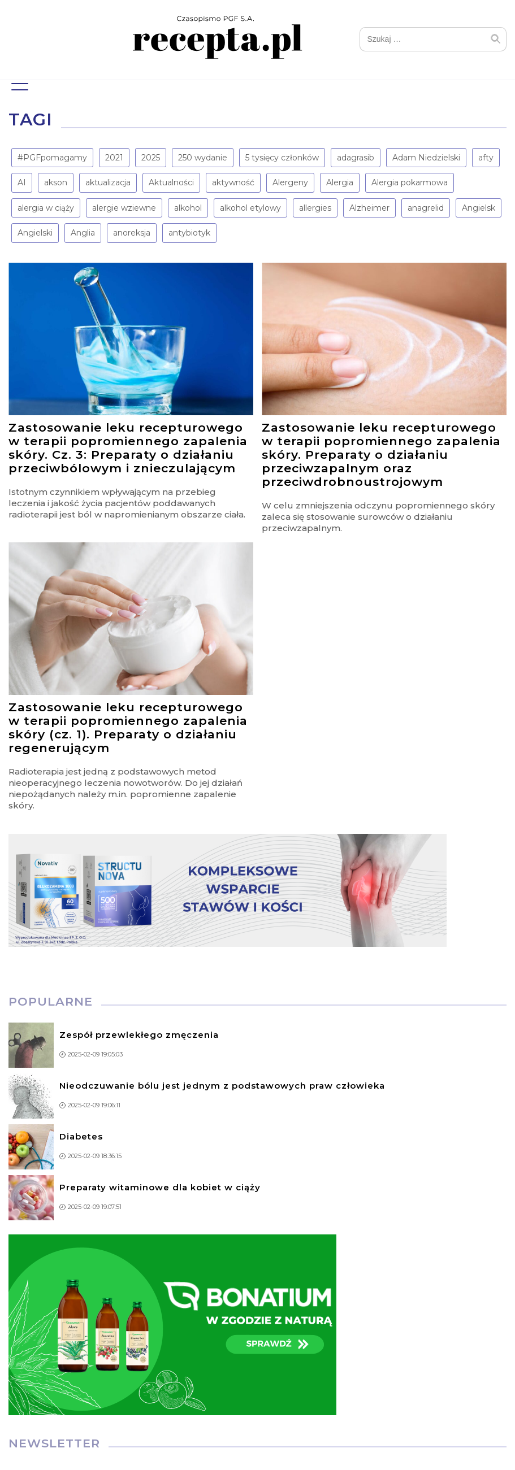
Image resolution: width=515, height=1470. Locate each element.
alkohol (188, 208)
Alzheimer (369, 208)
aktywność (233, 182)
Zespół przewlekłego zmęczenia (139, 1034)
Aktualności (171, 182)
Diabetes (81, 1136)
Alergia (339, 182)
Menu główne (18, 81)
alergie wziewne (124, 208)
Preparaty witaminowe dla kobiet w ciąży (160, 1187)
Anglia (83, 233)
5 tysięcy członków (282, 158)
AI (22, 182)
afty (486, 158)
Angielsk (478, 208)
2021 (114, 158)
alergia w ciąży (46, 208)
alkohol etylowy (250, 208)
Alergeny (290, 182)
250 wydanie (202, 158)
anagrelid (426, 208)
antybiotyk (189, 233)
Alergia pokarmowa (409, 182)
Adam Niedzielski (426, 158)
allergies (315, 208)
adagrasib (355, 158)
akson (55, 182)
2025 (150, 158)
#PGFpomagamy (52, 158)
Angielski (35, 233)
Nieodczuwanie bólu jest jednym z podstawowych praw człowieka (222, 1085)
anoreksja (131, 233)
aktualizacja (108, 182)
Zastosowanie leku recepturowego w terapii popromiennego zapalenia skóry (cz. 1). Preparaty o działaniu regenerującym (128, 727)
